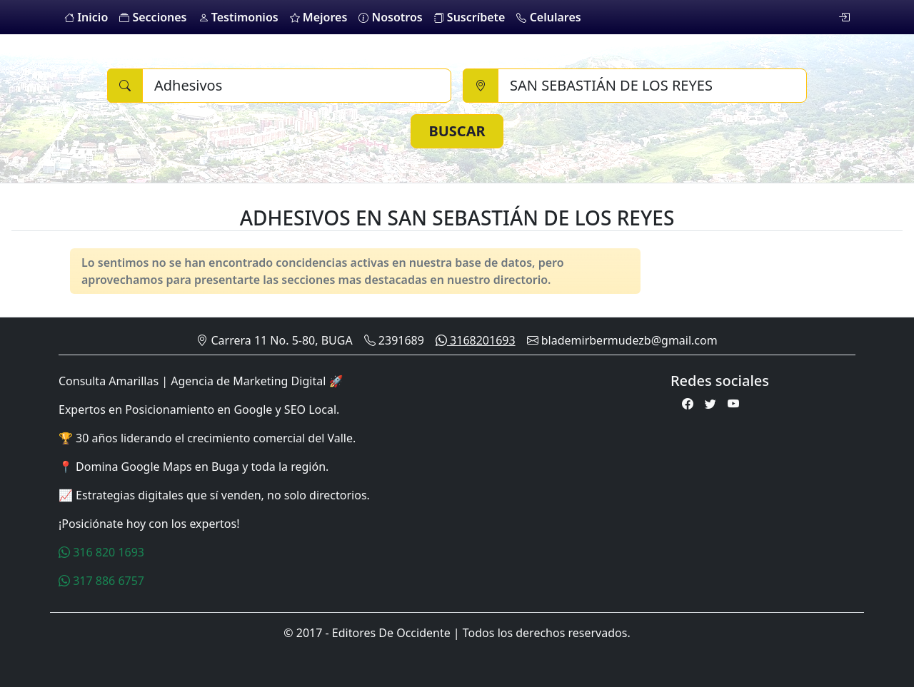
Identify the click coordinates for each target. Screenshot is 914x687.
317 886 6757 (101, 581)
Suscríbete (470, 17)
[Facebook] (687, 404)
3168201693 (476, 340)
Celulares (548, 17)
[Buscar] (296, 85)
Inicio (86, 17)
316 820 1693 (101, 552)
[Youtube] (733, 404)
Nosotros (390, 17)
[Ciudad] (652, 85)
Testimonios (238, 17)
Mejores (319, 17)
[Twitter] (710, 404)
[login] (844, 17)
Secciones (152, 17)
